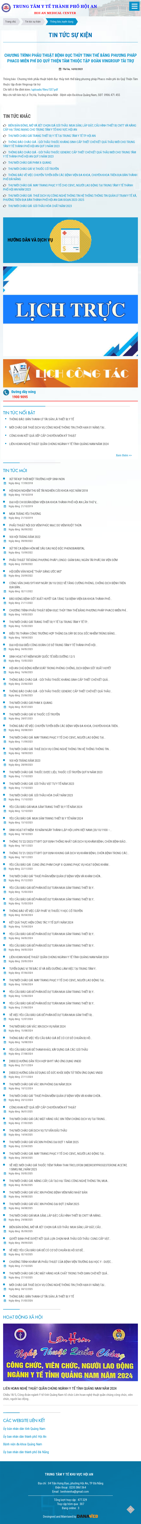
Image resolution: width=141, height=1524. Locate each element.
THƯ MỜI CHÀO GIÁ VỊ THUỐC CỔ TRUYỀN (33, 169)
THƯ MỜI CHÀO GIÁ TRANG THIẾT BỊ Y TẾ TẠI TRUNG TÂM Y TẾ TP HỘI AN (52, 136)
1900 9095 (20, 397)
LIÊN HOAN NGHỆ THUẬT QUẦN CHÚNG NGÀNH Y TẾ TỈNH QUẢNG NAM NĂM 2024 (60, 1388)
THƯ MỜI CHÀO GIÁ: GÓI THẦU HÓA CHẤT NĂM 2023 (40, 206)
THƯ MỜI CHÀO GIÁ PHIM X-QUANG (29, 163)
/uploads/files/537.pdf (44, 89)
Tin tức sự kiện (33, 21)
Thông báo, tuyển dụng (61, 21)
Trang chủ (10, 21)
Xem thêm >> (124, 455)
